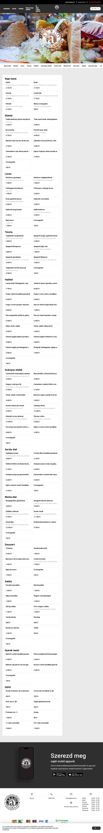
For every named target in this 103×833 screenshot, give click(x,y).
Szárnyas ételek (46, 66)
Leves (22, 66)
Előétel (15, 66)
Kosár (14, 8)
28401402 (51, 798)
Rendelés (7, 8)
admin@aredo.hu (71, 798)
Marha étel (67, 66)
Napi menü (7, 66)
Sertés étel (57, 66)
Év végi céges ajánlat (38, 8)
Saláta (84, 66)
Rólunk (21, 8)
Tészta (29, 66)
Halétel (36, 66)
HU (4, 2)
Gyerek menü (92, 66)
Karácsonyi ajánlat (29, 8)
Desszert (76, 66)
